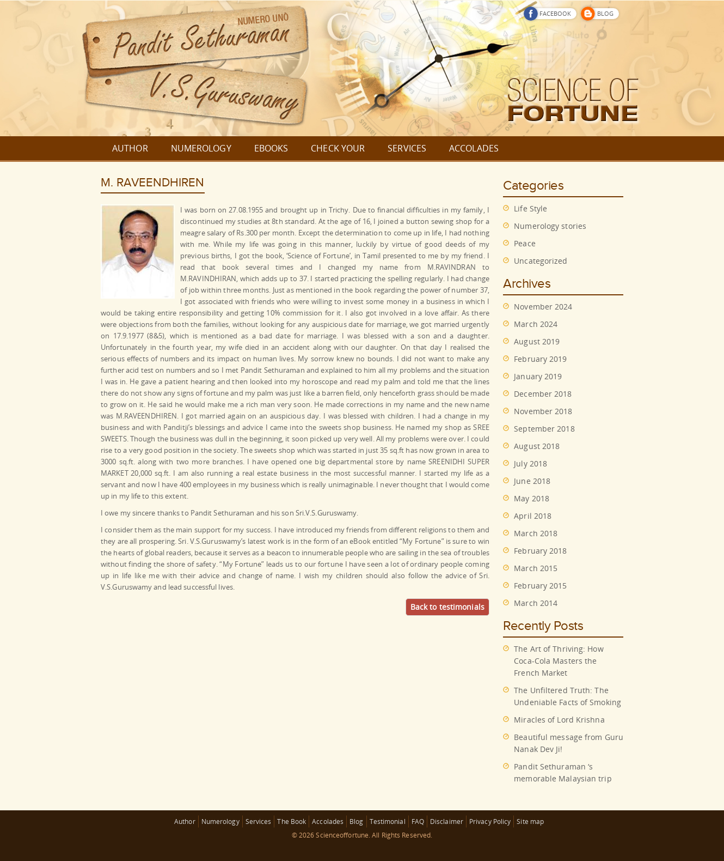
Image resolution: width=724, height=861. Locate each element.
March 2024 (535, 324)
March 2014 (535, 603)
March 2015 (535, 568)
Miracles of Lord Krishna (559, 719)
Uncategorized (540, 261)
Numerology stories (550, 226)
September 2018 (544, 428)
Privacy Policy (490, 821)
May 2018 (531, 498)
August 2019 (537, 341)
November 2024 (543, 306)
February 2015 (540, 585)
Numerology (220, 821)
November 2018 (543, 411)
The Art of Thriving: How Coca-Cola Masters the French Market (558, 661)
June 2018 (532, 481)
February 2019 (540, 359)
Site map (530, 821)
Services (259, 821)
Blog (356, 821)
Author (184, 821)
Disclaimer (446, 821)
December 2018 (543, 394)
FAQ (418, 821)
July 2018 (530, 463)
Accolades (327, 821)
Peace (525, 243)
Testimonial (388, 821)
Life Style (530, 208)
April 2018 (532, 516)
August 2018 (537, 446)
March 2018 (535, 533)
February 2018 (540, 550)
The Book (291, 821)
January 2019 (538, 376)
